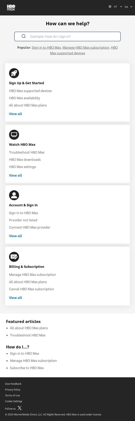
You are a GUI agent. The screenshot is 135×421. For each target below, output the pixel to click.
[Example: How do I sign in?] (73, 37)
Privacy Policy (12, 389)
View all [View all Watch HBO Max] (15, 175)
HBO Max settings (22, 167)
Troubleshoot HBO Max (26, 152)
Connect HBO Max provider (29, 227)
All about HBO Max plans (28, 105)
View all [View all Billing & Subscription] (15, 298)
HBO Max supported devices (30, 91)
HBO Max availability (24, 98)
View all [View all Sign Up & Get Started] (15, 114)
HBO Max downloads (25, 159)
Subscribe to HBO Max (27, 368)
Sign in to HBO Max (46, 47)
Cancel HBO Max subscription (31, 289)
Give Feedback (13, 384)
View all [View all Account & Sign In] (15, 236)
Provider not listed (23, 220)
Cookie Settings (13, 401)
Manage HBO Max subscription (85, 47)
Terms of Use (12, 395)
